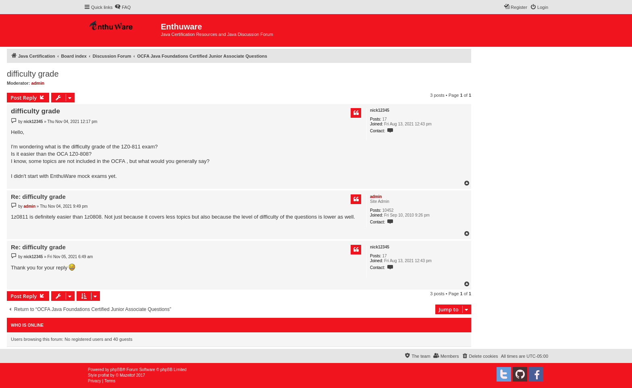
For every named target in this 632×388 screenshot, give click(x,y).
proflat (103, 375)
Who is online (27, 325)
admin (37, 83)
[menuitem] (122, 7)
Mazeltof (127, 375)
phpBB (116, 369)
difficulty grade (33, 73)
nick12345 (379, 110)
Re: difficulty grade (38, 196)
